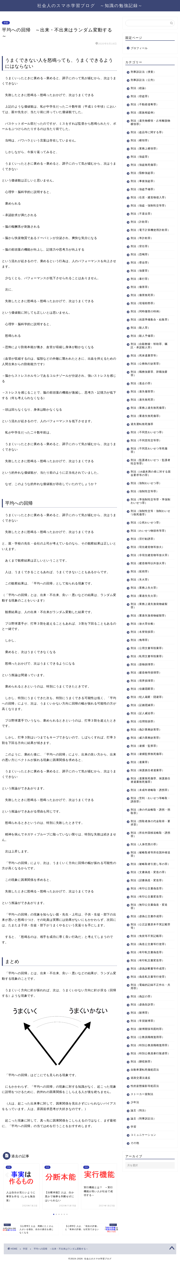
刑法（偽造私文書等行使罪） (146, 1026)
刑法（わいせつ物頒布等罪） (146, 549)
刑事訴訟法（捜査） (143, 71)
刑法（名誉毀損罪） (143, 662)
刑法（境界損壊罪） (143, 711)
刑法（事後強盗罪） (143, 181)
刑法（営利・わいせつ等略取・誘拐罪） (148, 834)
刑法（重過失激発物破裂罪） (146, 644)
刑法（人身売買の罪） (145, 878)
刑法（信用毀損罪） (143, 752)
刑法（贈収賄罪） (142, 1119)
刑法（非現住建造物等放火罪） (148, 577)
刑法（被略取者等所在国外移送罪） (148, 888)
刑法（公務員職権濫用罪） (148, 1088)
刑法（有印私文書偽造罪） (148, 996)
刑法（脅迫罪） (141, 272)
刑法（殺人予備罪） (143, 349)
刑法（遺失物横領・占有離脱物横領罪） (148, 122)
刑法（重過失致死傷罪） (146, 433)
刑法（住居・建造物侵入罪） (146, 199)
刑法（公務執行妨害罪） (146, 377)
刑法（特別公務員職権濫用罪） (148, 1098)
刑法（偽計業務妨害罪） (146, 760)
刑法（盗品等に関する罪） (148, 132)
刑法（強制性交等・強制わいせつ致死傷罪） (148, 530)
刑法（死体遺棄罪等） (145, 369)
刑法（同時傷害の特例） (146, 321)
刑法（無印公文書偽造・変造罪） (148, 947)
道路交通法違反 (141, 1135)
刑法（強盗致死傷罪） (145, 164)
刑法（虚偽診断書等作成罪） (146, 1014)
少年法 (135, 1160)
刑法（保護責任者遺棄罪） (148, 801)
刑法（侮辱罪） (141, 670)
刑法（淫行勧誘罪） (143, 559)
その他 (135, 1201)
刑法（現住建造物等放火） (148, 567)
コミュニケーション (143, 1192)
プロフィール (139, 48)
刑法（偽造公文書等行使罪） (146, 987)
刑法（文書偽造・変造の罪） (146, 911)
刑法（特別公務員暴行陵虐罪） (148, 1110)
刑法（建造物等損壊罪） (146, 703)
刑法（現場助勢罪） (143, 313)
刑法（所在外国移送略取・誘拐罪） (148, 868)
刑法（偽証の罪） (142, 1047)
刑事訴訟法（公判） (143, 80)
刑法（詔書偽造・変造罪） (148, 921)
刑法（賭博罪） (141, 1063)
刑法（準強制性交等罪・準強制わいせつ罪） (148, 518)
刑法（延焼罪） (141, 598)
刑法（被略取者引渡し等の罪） (148, 900)
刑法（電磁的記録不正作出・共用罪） (146, 1038)
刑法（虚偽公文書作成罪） (148, 957)
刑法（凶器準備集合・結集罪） (148, 331)
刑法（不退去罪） (142, 220)
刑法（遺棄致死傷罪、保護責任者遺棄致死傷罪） (148, 811)
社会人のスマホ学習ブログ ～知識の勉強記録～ (90, 5)
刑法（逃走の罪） (142, 397)
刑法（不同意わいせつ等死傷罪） (148, 467)
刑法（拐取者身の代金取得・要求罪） (146, 857)
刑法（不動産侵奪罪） (145, 104)
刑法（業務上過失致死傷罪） (146, 423)
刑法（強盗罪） (141, 156)
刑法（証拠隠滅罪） (143, 735)
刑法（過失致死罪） (143, 413)
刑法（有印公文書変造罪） (148, 937)
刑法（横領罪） (141, 140)
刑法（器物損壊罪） (143, 695)
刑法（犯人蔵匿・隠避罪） (148, 727)
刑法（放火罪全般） (143, 654)
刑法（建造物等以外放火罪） (146, 589)
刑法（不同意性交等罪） (146, 457)
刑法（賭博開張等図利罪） (148, 1080)
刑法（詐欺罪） (141, 228)
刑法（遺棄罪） (141, 792)
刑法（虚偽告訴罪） (143, 1055)
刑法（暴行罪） (141, 289)
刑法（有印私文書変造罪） (148, 1004)
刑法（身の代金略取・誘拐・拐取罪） (146, 845)
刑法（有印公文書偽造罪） (148, 929)
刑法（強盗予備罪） (143, 189)
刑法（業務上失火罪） (145, 615)
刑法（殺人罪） (141, 341)
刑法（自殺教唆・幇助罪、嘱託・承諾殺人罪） (148, 359)
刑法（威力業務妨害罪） (146, 768)
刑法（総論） (139, 88)
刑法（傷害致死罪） (143, 305)
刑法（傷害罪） (141, 297)
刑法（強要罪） (141, 281)
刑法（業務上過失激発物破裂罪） (148, 633)
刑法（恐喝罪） (141, 264)
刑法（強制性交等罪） (145, 508)
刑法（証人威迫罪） (143, 744)
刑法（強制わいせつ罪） (146, 500)
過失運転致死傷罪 (142, 441)
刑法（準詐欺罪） (142, 248)
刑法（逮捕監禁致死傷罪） (148, 784)
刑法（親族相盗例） (143, 112)
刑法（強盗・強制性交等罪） (146, 211)
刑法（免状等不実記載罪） (148, 977)
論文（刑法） (139, 1168)
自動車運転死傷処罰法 (145, 1127)
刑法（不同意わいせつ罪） (148, 449)
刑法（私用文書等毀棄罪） (148, 687)
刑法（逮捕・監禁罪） (145, 776)
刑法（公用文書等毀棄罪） (148, 678)
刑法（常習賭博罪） (143, 1072)
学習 (6, 23)
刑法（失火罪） (141, 606)
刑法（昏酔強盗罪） (143, 173)
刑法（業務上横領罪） (145, 148)
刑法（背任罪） (141, 256)
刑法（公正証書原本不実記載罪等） (148, 967)
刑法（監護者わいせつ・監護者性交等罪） (148, 479)
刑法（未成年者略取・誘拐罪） (148, 822)
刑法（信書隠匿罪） (143, 719)
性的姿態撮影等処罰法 (145, 1144)
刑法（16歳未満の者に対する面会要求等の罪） (148, 490)
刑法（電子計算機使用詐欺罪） (148, 238)
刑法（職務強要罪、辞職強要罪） (148, 387)
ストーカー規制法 (142, 1152)
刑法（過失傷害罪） (143, 405)
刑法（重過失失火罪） (145, 623)
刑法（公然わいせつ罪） (146, 539)
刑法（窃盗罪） (141, 96)
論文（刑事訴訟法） (143, 1176)
